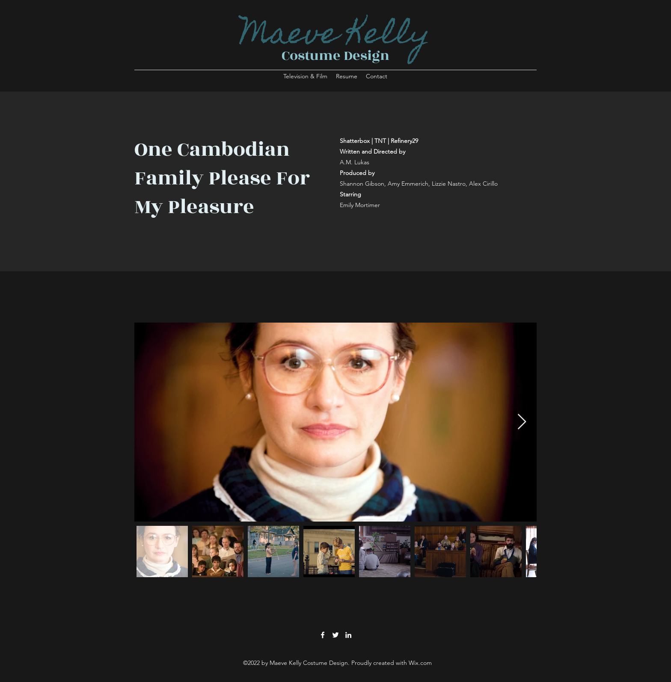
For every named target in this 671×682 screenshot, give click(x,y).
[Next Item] (522, 422)
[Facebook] (322, 635)
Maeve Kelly (335, 36)
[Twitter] (335, 635)
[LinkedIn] (348, 635)
